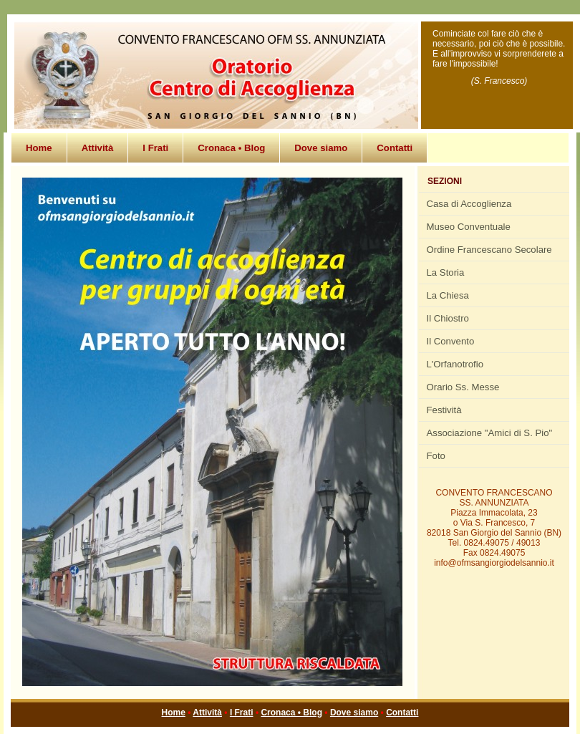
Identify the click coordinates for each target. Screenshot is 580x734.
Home (39, 148)
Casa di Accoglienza (469, 203)
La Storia (446, 272)
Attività (98, 148)
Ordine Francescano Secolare (489, 249)
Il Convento (451, 341)
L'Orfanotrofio (455, 364)
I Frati (155, 148)
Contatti (394, 148)
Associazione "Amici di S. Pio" (490, 433)
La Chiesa (448, 295)
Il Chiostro (448, 318)
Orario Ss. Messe (463, 387)
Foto (436, 455)
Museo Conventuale (469, 226)
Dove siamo (320, 148)
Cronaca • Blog (231, 148)
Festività (444, 410)
